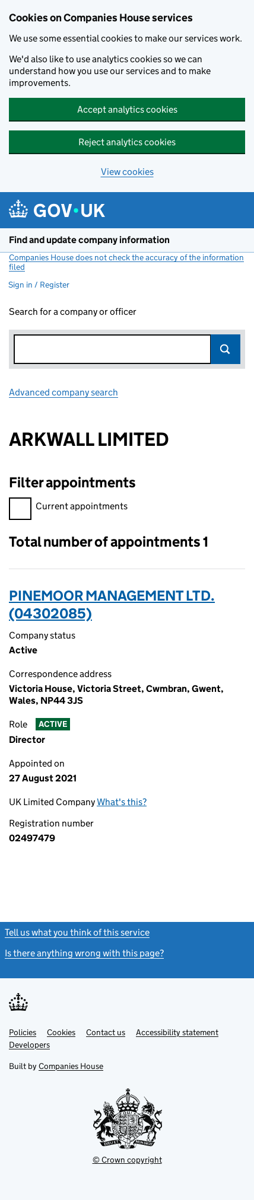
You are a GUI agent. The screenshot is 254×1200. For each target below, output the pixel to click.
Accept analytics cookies (127, 109)
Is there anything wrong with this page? (84, 953)
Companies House (71, 1066)
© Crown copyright (127, 1159)
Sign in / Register (38, 284)
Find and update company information (89, 239)
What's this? (122, 802)
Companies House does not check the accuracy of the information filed (126, 262)
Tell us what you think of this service (77, 932)
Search (225, 349)
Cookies (61, 1032)
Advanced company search (63, 392)
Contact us (105, 1032)
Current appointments (68, 507)
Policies (22, 1032)
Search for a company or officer (72, 311)
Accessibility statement (177, 1032)
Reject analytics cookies (127, 142)
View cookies (127, 171)
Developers (29, 1044)
